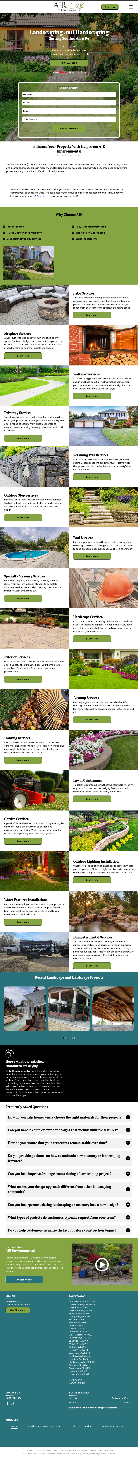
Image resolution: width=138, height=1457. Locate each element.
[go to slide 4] (70, 1038)
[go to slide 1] (63, 1038)
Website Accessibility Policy (103, 1450)
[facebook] (8, 1403)
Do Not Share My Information (47, 1450)
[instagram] (12, 1403)
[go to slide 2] (65, 1038)
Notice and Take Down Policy (83, 1450)
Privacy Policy (29, 1450)
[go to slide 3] (67, 1038)
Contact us (42, 196)
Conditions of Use (65, 1450)
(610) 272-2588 (14, 1398)
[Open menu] (131, 7)
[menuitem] (14, 1426)
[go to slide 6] (74, 1038)
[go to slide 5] (72, 1038)
